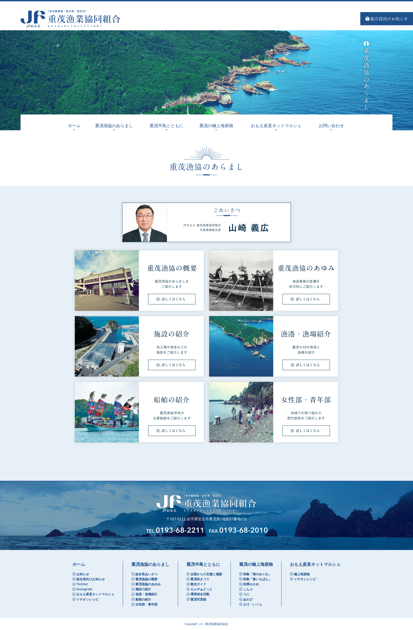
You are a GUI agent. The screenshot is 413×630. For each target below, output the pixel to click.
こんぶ (248, 589)
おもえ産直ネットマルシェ (276, 125)
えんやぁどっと (201, 589)
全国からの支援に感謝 (206, 574)
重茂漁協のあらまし (114, 125)
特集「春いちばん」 (257, 579)
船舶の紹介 (143, 599)
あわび (248, 599)
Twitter (82, 584)
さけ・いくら (252, 604)
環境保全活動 (199, 594)
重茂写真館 (198, 599)
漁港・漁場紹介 (146, 594)
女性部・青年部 (146, 604)
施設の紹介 (143, 589)
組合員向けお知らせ (90, 579)
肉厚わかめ (251, 584)
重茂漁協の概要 (146, 579)
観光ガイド (198, 584)
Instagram (84, 589)
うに (246, 594)
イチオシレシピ (87, 599)
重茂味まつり (199, 579)
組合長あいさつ (146, 574)
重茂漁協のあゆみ (148, 584)
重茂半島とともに (166, 125)
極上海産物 (302, 574)
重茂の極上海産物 (216, 125)
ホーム (74, 125)
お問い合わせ (331, 125)
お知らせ (82, 574)
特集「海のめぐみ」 (257, 574)
